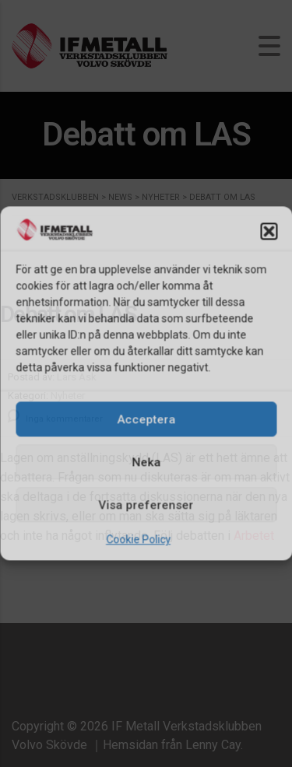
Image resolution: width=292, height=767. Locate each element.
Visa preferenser (146, 505)
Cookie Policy (138, 540)
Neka (146, 462)
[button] (268, 231)
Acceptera (146, 419)
